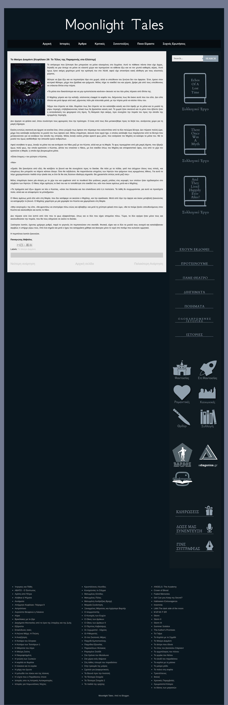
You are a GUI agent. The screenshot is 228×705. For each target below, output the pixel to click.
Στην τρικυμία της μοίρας (95, 666)
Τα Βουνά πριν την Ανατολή (97, 673)
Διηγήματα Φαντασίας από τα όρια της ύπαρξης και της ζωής (43, 623)
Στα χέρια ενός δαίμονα (95, 659)
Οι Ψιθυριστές (90, 633)
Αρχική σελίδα (84, 263)
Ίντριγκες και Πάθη (23, 587)
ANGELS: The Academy (165, 587)
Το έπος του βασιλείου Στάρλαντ (169, 648)
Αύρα (17, 615)
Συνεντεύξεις (121, 43)
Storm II (157, 619)
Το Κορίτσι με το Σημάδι (165, 637)
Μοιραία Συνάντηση (93, 605)
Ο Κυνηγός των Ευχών (95, 615)
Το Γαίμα (158, 633)
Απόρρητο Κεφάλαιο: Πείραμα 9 (30, 605)
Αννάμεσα (19, 601)
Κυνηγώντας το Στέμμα (95, 590)
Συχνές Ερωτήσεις (174, 43)
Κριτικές (100, 43)
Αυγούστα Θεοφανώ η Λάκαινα (29, 612)
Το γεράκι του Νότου (163, 655)
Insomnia (158, 605)
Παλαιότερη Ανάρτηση (148, 263)
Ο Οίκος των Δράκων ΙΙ (95, 623)
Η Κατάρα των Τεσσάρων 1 (27, 644)
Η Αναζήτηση (21, 637)
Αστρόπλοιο (20, 608)
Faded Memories (162, 594)
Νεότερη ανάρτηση (23, 263)
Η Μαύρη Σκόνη (22, 651)
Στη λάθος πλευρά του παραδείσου (100, 662)
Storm (157, 615)
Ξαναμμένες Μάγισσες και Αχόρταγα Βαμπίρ (105, 608)
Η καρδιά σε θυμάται (24, 662)
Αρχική (47, 43)
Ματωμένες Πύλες (92, 597)
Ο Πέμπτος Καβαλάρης (95, 626)
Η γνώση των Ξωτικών (25, 659)
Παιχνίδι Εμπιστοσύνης (95, 641)
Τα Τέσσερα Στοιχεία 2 (94, 680)
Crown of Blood (161, 590)
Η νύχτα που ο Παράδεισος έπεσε (30, 677)
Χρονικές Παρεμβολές (164, 680)
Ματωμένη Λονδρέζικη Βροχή (98, 601)
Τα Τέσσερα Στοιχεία (93, 677)
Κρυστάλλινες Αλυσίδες (95, 587)
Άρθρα (82, 43)
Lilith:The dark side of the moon (168, 608)
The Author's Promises (164, 630)
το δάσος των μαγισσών (165, 687)
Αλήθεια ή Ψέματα (23, 597)
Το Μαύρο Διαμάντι (27, 249)
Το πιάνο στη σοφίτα (163, 669)
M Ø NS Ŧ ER (160, 612)
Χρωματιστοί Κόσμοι (163, 684)
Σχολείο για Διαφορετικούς (96, 669)
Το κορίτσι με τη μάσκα (164, 662)
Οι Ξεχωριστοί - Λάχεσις (95, 630)
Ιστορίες (65, 43)
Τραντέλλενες (160, 673)
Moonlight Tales (114, 24)
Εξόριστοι (19, 626)
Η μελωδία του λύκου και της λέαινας (32, 673)
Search (211, 58)
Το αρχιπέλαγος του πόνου (166, 651)
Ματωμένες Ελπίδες (93, 594)
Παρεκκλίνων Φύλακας (95, 648)
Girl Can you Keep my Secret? (168, 597)
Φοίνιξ (157, 677)
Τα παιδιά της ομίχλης (94, 684)
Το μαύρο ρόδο (161, 666)
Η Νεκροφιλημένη (23, 655)
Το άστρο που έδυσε (163, 644)
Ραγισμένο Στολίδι (92, 651)
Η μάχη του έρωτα (23, 669)
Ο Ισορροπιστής (92, 612)
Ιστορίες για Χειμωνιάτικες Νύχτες (30, 684)
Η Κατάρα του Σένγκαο (25, 641)
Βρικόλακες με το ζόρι (25, 619)
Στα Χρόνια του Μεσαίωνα (96, 655)
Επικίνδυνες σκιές (23, 630)
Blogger (125, 695)
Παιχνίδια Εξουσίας (93, 644)
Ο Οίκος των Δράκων (94, 619)
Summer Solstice (162, 626)
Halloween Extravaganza (165, 601)
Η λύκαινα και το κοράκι (26, 666)
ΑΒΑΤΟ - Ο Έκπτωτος (25, 590)
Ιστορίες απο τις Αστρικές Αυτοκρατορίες (34, 680)
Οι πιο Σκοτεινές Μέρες (95, 637)
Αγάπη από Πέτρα (23, 594)
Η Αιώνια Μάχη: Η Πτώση (27, 633)
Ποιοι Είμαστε (145, 43)
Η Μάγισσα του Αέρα (24, 648)
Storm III (158, 623)
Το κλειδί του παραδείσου (166, 659)
